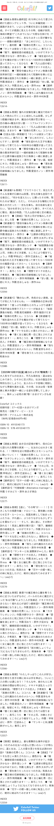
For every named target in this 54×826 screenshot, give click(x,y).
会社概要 (27, 818)
